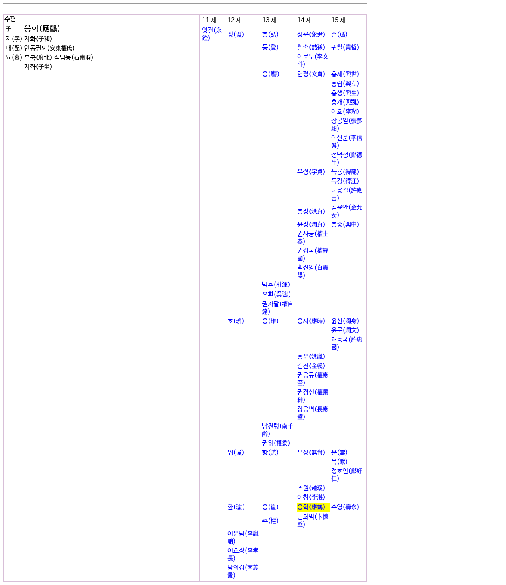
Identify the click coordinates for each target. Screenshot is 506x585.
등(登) (270, 47)
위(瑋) (235, 452)
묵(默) (339, 462)
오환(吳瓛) (276, 294)
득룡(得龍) (345, 172)
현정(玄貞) (311, 74)
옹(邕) (270, 507)
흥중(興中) (345, 224)
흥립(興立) (345, 84)
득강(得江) (345, 181)
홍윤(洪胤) (311, 357)
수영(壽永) (345, 507)
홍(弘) (270, 34)
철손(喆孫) (311, 47)
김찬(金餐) (311, 366)
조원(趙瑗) (311, 488)
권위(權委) (276, 443)
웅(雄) (270, 321)
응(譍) (271, 74)
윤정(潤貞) (311, 224)
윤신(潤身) (345, 321)
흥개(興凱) (345, 102)
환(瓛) (236, 507)
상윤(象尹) (311, 34)
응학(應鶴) (311, 507)
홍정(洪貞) (311, 211)
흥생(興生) (345, 93)
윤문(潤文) (345, 330)
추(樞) (270, 521)
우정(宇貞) (311, 172)
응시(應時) (311, 321)
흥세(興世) (345, 74)
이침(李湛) (311, 497)
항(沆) (270, 452)
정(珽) (235, 34)
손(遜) (339, 34)
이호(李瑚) (345, 112)
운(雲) (339, 452)
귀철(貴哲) (345, 47)
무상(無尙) (311, 452)
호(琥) (235, 321)
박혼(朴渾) (276, 285)
